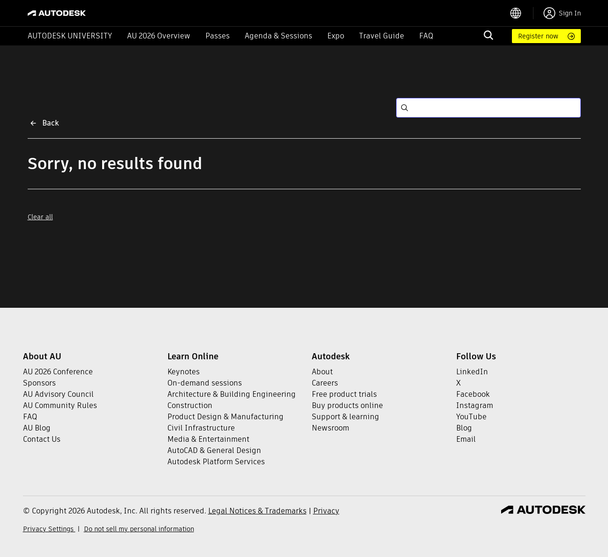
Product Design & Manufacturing (225, 416)
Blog (464, 428)
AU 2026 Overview (158, 35)
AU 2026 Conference (58, 371)
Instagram (474, 405)
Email (466, 439)
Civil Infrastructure (201, 428)
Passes (217, 35)
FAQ (426, 35)
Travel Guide (381, 35)
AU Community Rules (60, 405)
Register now (538, 36)
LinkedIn (472, 371)
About (322, 371)
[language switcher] (521, 13)
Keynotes (183, 371)
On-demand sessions (204, 383)
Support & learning (345, 416)
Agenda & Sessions (278, 35)
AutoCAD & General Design (214, 450)
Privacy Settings (49, 529)
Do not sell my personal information (139, 529)
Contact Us (41, 439)
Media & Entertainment (208, 439)
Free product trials (344, 394)
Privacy (326, 510)
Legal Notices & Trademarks (257, 510)
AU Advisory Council (58, 394)
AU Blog (37, 428)
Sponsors (39, 383)
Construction (189, 405)
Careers (325, 383)
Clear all (40, 217)
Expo (335, 35)
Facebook (473, 394)
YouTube (471, 416)
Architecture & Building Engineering (231, 394)
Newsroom (330, 428)
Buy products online (347, 405)
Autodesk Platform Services (216, 461)
